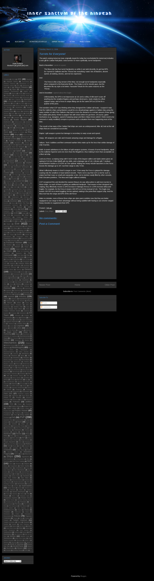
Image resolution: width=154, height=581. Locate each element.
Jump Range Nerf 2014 (13, 309)
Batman (6, 120)
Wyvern (20, 548)
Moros (18, 363)
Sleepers (18, 463)
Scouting (25, 448)
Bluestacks (26, 136)
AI (10, 87)
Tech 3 (14, 496)
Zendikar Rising (17, 550)
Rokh (20, 442)
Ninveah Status (18, 375)
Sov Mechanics (19, 470)
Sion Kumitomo (8, 459)
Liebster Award (25, 321)
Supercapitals (27, 486)
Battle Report (20, 120)
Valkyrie (14, 526)
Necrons (6, 371)
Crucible (14, 179)
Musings (27, 365)
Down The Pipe (23, 203)
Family (30, 242)
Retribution (8, 434)
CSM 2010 (26, 183)
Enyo (7, 221)
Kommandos (8, 317)
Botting (27, 143)
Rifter (5, 436)
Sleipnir (26, 464)
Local (12, 326)
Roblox (30, 438)
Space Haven (14, 472)
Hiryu (11, 284)
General (28, 269)
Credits (8, 177)
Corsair (6, 175)
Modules (26, 357)
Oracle (9, 389)
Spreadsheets (8, 474)
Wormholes (10, 548)
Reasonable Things (19, 426)
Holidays (26, 284)
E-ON (16, 213)
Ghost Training (13, 272)
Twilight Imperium (20, 520)
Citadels (29, 163)
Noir (28, 375)
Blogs (17, 134)
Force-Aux (20, 257)
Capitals (19, 151)
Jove (27, 306)
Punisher (6, 417)
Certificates (28, 159)
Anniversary (26, 97)
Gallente (12, 263)
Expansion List (25, 238)
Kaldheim (26, 310)
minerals (15, 353)
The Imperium (13, 506)
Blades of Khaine (18, 132)
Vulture (24, 532)
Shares (16, 454)
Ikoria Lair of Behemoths (21, 292)
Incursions (28, 294)
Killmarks (17, 315)
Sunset (16, 485)
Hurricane (19, 288)
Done (13, 203)
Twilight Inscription (9, 522)
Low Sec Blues (10, 330)
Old (5, 385)
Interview (9, 300)
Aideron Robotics (21, 87)
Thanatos (23, 502)
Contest (6, 173)
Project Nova (8, 410)
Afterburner (26, 85)
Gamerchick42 (24, 267)
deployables (7, 199)
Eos (18, 221)
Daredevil (13, 193)
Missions (14, 355)
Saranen (27, 446)
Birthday (18, 128)
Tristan (15, 518)
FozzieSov (16, 259)
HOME (8, 42)
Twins (19, 522)
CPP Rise (15, 175)
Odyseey (6, 383)
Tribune (17, 516)
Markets (7, 340)
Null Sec (20, 379)
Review (19, 434)
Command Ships (9, 169)
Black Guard (28, 128)
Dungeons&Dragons (22, 211)
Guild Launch (8, 276)
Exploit (6, 240)
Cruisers (29, 179)
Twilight (6, 520)
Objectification (10, 381)
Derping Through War (20, 199)
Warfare (13, 536)
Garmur (19, 269)
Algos (14, 89)
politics (29, 401)
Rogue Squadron (9, 442)
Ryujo (14, 446)
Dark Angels (22, 193)
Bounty (6, 145)
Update (6, 524)
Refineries (17, 430)
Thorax (26, 510)
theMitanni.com (9, 510)
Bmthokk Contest (10, 139)
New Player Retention (10, 373)
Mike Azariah (23, 351)
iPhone (29, 301)
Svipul (20, 487)
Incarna (17, 294)
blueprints (17, 136)
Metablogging (18, 347)
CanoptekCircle (8, 151)
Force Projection (9, 257)
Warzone (19, 540)
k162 (27, 308)
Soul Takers (7, 470)
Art (28, 105)
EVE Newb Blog (17, 226)
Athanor (6, 113)
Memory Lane (28, 345)
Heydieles (25, 280)
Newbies (22, 373)
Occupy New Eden (23, 381)
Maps (5, 338)
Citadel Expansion (16, 163)
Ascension (19, 107)
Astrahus (26, 111)
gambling (26, 265)
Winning (13, 542)
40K (19, 79)
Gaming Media (8, 269)
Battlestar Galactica (23, 126)
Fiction (7, 249)
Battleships (10, 126)
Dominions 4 (25, 201)
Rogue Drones (25, 440)
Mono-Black (25, 359)
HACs (24, 276)
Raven (28, 422)
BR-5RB (13, 145)
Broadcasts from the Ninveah (14, 147)
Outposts (19, 389)
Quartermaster (19, 420)
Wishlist (21, 542)
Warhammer (8, 538)
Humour (7, 288)
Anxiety (6, 99)
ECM (8, 215)
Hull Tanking (24, 286)
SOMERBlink (19, 468)
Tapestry (14, 493)
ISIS (27, 304)
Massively (18, 340)
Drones (15, 209)
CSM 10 (8, 183)
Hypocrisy (17, 290)
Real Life (24, 424)
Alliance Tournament (11, 91)
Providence (7, 414)
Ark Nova (22, 103)
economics (17, 215)
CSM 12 (17, 183)
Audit (27, 113)
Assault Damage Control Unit (21, 109)
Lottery (18, 328)
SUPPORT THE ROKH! (58, 42)
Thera (19, 510)
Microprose (24, 349)
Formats (29, 257)
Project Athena (16, 406)
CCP (24, 155)
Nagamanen (21, 367)
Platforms (15, 399)
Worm (30, 546)
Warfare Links (25, 536)
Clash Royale (11, 165)
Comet (8, 167)
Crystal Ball (20, 181)
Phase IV (7, 397)
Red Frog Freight (21, 428)
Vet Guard (22, 526)
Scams (6, 448)
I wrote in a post (59, 65)
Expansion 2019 (22, 236)
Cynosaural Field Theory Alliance (21, 189)
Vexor (30, 526)
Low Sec (29, 328)
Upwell (14, 524)
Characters (10, 161)
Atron (13, 113)
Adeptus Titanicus (9, 83)
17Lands (6, 79)
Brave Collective (23, 145)
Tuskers (27, 518)
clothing (20, 165)
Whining (6, 542)
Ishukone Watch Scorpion (12, 304)
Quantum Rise (8, 420)
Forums (8, 259)
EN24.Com (7, 217)
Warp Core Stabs (20, 538)
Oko (28, 383)
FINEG (9, 251)
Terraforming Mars (11, 502)
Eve (46, 211)
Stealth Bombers (19, 482)
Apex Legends (15, 99)
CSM (30, 181)
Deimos (26, 197)
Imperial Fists (8, 294)
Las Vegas (9, 319)
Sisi (28, 459)
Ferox (26, 247)
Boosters (18, 143)
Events (19, 234)
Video (21, 528)
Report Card (25, 432)
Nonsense (7, 377)
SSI (16, 474)
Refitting (27, 430)
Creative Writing (26, 175)
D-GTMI (8, 191)
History (18, 284)
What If (27, 540)
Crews (15, 177)
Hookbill (6, 286)
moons (26, 362)
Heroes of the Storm (11, 280)
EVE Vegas (10, 234)
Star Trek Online (10, 478)
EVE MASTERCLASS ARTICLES (38, 42)
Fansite (18, 245)
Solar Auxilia (24, 466)
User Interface (24, 524)
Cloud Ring (28, 165)
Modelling (16, 357)
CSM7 (15, 187)
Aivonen (6, 89)
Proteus (26, 413)
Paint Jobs (8, 393)
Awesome (15, 115)
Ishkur (19, 303)
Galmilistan (17, 265)
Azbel (8, 117)
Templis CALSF (26, 498)
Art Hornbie (7, 107)
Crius (21, 177)
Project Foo (28, 406)
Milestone (6, 353)
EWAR (27, 234)
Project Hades (11, 408)
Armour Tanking (20, 105)
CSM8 (22, 187)
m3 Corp (20, 330)
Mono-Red (7, 361)
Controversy (18, 173)
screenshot (8, 450)
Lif (4, 323)
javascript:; (7, 306)
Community (28, 169)
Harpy (21, 278)
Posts (44, 303)
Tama (7, 493)
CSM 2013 (17, 185)
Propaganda (7, 413)
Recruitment (9, 428)
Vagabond (7, 526)
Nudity (12, 379)
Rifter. (12, 436)
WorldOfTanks (18, 546)
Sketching (7, 461)
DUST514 (7, 213)
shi (21, 454)
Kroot (30, 317)
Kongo (17, 317)
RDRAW (14, 424)
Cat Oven (17, 155)
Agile (5, 87)
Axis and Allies (27, 115)
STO (28, 482)
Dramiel (19, 207)
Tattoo (22, 493)
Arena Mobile (28, 101)
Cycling (6, 189)
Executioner (7, 236)
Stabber (6, 475)
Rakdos (13, 422)
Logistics (20, 326)
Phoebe (18, 397)
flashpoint (19, 253)
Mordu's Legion (8, 363)
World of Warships (17, 544)
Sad (20, 446)
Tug (21, 518)
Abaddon (29, 79)
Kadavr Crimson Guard (12, 311)
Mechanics (10, 342)
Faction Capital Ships (25, 240)
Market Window (25, 338)
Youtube (8, 550)
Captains (8, 153)
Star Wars (25, 478)
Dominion (13, 201)
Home (77, 285)
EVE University (27, 232)
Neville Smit (26, 371)
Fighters (29, 249)
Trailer (17, 514)
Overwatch (25, 391)
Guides (25, 274)
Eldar (26, 215)
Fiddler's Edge (20, 249)
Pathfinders (15, 395)
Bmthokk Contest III (16, 141)
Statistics (27, 480)
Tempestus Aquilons (11, 498)
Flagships (6, 253)
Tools (27, 512)
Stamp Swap (16, 475)
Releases (6, 432)
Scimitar (15, 448)
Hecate (28, 278)
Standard (26, 476)
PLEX (22, 399)
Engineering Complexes (12, 219)
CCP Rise (26, 157)
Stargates (6, 480)
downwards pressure (11, 205)
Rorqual (20, 444)
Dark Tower (19, 195)
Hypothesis (26, 290)
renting (15, 432)
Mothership (26, 363)
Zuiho (26, 550)
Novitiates (26, 377)
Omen (24, 385)
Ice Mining (7, 292)
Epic (23, 221)
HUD (14, 286)
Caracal (17, 153)
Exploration (13, 240)
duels (22, 209)
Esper (8, 224)
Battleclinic (7, 122)
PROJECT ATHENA (85, 42)
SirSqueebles (20, 459)
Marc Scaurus (14, 338)
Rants (20, 422)
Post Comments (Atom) (82, 291)
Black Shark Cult (20, 130)
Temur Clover (10, 500)
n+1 (14, 367)
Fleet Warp (20, 255)
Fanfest (9, 245)
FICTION (72, 42)
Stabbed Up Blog (24, 474)
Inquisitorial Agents (25, 299)
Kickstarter (23, 313)
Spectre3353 (25, 472)
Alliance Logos (24, 89)
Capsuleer (29, 151)
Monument (17, 361)
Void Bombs (24, 530)
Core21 (27, 173)
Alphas (14, 93)
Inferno (6, 299)
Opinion (29, 387)
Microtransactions (9, 351)
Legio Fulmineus (27, 319)
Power (20, 404)
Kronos (23, 317)
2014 (13, 79)
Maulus (27, 340)
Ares (14, 103)
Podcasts (16, 402)
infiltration (14, 298)
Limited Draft (21, 323)
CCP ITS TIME (16, 157)
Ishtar (27, 302)
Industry (22, 296)
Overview (16, 391)
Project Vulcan (20, 410)
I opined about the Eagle (61, 93)
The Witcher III (22, 508)
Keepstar (13, 313)
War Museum (18, 534)
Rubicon (29, 444)
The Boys (18, 504)
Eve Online (23, 228)
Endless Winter (22, 217)
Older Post (110, 285)
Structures (20, 484)
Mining (6, 355)
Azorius (16, 117)
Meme (19, 345)
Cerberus (20, 159)
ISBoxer (9, 303)
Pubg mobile (24, 415)
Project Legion (24, 408)
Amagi (21, 93)
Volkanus (17, 532)
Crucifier (21, 179)
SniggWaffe (13, 466)
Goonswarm (16, 274)
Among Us (28, 93)
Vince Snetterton (9, 530)
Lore (11, 328)
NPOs (6, 379)
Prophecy (17, 413)
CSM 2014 (28, 185)
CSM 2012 (7, 185)
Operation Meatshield (18, 387)
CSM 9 (8, 187)
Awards (6, 115)
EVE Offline (13, 228)
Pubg (15, 414)
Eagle (24, 213)
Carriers (7, 155)
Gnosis (23, 272)
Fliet (28, 255)
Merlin (7, 347)
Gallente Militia (23, 263)
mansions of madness (10, 336)
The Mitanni (23, 506)
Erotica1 (29, 221)
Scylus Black (20, 450)
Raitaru (6, 422)
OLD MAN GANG (14, 385)
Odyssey (14, 383)
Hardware (14, 278)
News (30, 373)
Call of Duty (26, 149)
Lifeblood (11, 323)
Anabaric (9, 95)
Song (27, 468)
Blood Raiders (27, 134)
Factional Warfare (14, 242)
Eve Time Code (14, 232)
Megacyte (29, 343)
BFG (5, 128)
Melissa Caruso (10, 345)
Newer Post (44, 285)
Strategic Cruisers (9, 483)
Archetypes (10, 101)
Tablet (21, 489)
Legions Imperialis (12, 321)
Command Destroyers (21, 167)
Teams (6, 496)
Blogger (83, 576)
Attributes (20, 113)
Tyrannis (26, 522)
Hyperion (8, 290)
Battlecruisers (19, 122)
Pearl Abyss (25, 395)
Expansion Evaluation (11, 238)
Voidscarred (8, 532)
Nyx (26, 379)
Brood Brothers (15, 149)
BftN (11, 128)
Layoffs (17, 319)
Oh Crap (22, 383)
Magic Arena (12, 332)
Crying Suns (9, 181)
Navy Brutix (26, 369)
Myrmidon (7, 367)
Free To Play (26, 259)
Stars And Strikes (17, 480)
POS (11, 404)
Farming (26, 245)
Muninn (19, 365)
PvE (13, 417)
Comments (46, 307)
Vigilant (27, 528)
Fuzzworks (26, 261)
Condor (8, 171)
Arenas (8, 103)
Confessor (17, 171)
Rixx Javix (15, 438)
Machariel (29, 330)
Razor (5, 424)
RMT (23, 438)
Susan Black (11, 487)
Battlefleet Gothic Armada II (23, 124)
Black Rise (9, 130)
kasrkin (6, 313)
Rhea (27, 434)
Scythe (29, 450)
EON (13, 221)
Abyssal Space (12, 81)
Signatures (25, 457)
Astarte (18, 111)
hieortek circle (8, 282)
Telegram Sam (24, 496)
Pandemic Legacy (23, 393)
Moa (22, 355)
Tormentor (7, 514)
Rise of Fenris (20, 436)
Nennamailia (16, 371)
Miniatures (25, 353)
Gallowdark (7, 265)
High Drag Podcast (20, 282)
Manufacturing (24, 336)
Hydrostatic (28, 288)
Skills (29, 461)
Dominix (6, 203)
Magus (17, 334)
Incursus (11, 296)
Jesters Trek (18, 307)
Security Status (13, 452)
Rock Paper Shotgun (12, 440)
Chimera (21, 161)
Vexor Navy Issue (11, 528)
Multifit (13, 365)
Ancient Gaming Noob (22, 95)
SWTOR (12, 489)
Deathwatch (15, 197)
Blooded (8, 137)
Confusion (26, 171)
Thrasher (7, 512)
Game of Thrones (10, 267)
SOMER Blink (8, 468)
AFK (18, 85)
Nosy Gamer (17, 377)
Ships (51, 211)
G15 (5, 263)
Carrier (25, 153)
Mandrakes (26, 334)
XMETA (29, 548)
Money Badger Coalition (11, 359)
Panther (6, 395)
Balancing (26, 117)
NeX (8, 375)
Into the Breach (19, 300)
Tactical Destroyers (18, 492)
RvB (8, 446)
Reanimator (7, 426)
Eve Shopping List (20, 230)
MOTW (6, 365)
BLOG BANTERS (19, 42)
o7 (31, 379)
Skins (11, 463)
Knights (27, 315)
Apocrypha (28, 99)
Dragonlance (7, 207)
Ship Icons (28, 454)
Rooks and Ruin (11, 444)
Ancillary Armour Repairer (12, 97)
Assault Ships (8, 111)
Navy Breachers (15, 369)
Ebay (30, 213)
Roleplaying (28, 442)
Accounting (25, 81)
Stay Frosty (7, 482)
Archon (18, 101)
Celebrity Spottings (9, 159)
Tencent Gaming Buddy (24, 500)
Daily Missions (18, 191)
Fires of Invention (23, 251)
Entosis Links (28, 219)
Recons (29, 426)
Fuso (18, 261)
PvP (22, 417)
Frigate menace (9, 261)
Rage (28, 420)
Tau (28, 494)
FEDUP (17, 247)
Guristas (17, 276)
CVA (28, 187)
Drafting (25, 205)
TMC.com (18, 512)
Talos (30, 491)
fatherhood (7, 247)
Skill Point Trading (18, 461)
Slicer (5, 466)
